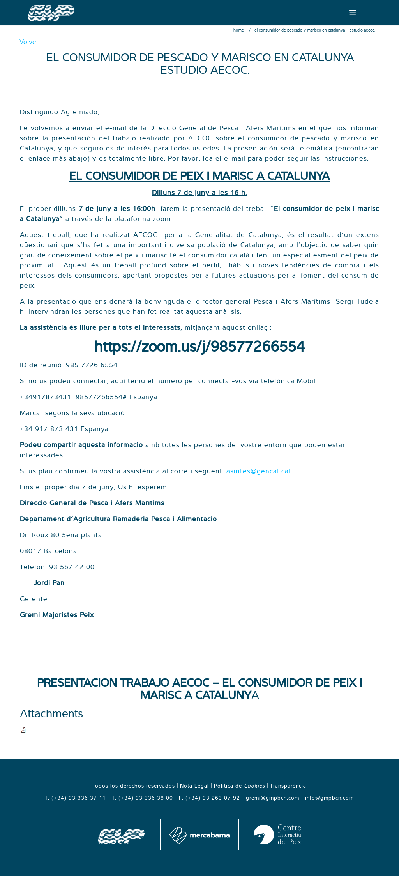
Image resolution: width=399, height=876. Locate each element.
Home (238, 30)
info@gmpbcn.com (329, 798)
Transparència (288, 785)
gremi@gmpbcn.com (272, 798)
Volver (29, 41)
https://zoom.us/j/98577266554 (199, 346)
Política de (239, 785)
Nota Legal (194, 785)
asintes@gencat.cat (258, 471)
